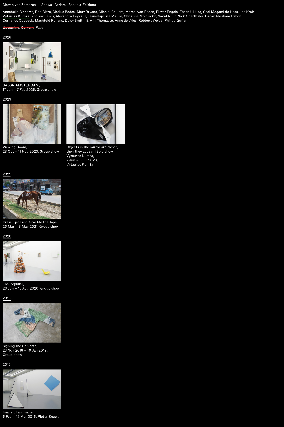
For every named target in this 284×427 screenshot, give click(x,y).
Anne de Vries (126, 20)
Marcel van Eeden (139, 12)
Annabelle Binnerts (18, 12)
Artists (60, 5)
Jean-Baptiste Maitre (105, 16)
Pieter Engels (167, 12)
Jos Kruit (247, 12)
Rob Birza (43, 12)
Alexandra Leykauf (71, 16)
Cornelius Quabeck (18, 20)
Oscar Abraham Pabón (223, 16)
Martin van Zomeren (19, 5)
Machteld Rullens (49, 20)
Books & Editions (82, 5)
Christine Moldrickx (140, 16)
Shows (46, 5)
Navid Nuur (167, 16)
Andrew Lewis (42, 16)
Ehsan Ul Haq (190, 12)
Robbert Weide (150, 20)
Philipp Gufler (175, 20)
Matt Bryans (87, 12)
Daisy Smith (74, 20)
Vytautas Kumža (16, 16)
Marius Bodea (64, 12)
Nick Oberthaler (190, 16)
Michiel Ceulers (111, 12)
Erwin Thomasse (99, 20)
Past (39, 27)
